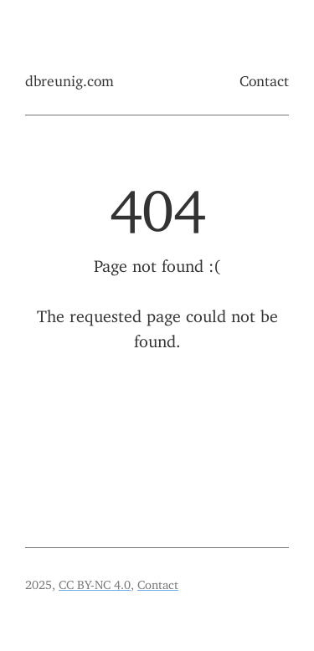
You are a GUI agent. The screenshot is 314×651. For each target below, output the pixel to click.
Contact (264, 77)
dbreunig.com (69, 77)
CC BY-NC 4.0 (95, 582)
